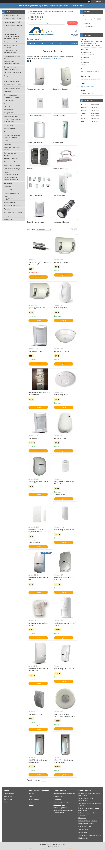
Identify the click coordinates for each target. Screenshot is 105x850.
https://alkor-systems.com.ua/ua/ (91, 79)
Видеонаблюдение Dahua (12, 19)
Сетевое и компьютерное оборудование (12, 121)
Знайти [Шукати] (72, 23)
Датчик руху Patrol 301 (62, 262)
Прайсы (59, 43)
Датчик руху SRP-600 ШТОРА (38, 482)
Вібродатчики (58, 142)
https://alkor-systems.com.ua (90, 72)
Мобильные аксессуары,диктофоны (11, 173)
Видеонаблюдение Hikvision (13, 25)
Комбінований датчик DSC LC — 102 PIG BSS (65, 579)
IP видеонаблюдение (11, 158)
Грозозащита (8, 183)
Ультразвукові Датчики (61, 222)
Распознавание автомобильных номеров (12, 63)
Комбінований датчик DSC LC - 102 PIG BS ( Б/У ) (39, 393)
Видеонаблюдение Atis (11, 15)
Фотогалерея (8, 796)
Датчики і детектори (35, 195)
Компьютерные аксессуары (13, 169)
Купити (38, 277)
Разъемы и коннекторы (11, 193)
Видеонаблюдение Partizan (13, 22)
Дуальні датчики (59, 116)
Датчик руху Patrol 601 (36, 308)
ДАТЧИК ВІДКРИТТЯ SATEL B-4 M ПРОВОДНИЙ (39, 263)
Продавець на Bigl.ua (52, 846)
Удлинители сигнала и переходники (11, 105)
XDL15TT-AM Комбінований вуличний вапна (64, 761)
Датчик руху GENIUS (35, 351)
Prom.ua (62, 844)
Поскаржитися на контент (52, 848)
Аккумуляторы (8, 109)
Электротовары (9, 113)
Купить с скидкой (78, 6)
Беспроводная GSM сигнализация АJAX (10, 52)
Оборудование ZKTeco (11, 42)
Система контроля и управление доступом (11, 179)
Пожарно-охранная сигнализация (10, 77)
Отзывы (50, 43)
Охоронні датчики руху (35, 89)
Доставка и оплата (73, 43)
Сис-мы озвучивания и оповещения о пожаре (11, 96)
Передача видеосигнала (12, 206)
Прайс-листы (8, 799)
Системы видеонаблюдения (62, 802)
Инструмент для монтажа (12, 132)
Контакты (31, 793)
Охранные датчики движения (10, 154)
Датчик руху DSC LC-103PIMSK (65, 669)
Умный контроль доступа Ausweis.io (12, 57)
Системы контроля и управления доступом (11, 68)
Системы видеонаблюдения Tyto (13, 30)
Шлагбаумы (7, 144)
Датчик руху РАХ (60, 438)
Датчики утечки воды (60, 169)
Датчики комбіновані (60, 89)
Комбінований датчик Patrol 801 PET (38, 624)
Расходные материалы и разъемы (12, 149)
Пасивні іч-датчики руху (35, 222)
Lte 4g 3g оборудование (12, 165)
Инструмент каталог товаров (13, 212)
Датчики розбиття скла (35, 116)
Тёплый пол (7, 209)
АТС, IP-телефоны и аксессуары (10, 46)
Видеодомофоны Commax (12, 85)
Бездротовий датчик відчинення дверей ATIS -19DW (39, 531)
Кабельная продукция (11, 116)
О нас (41, 43)
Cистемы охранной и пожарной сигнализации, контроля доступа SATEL (12, 36)
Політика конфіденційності (69, 848)
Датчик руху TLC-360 (61, 351)
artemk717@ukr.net (87, 86)
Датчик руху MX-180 (61, 308)
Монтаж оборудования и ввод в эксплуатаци (12, 136)
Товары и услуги (9, 793)
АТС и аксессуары (58, 805)
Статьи (6, 802)
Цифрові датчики (59, 195)
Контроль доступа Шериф (12, 72)
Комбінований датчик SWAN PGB (38, 579)
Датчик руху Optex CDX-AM (64, 530)
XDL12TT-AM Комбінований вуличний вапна (38, 761)
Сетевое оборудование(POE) (10, 198)
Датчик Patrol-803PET (36, 714)
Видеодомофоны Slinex (12, 88)
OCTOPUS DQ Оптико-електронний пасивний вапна (64, 715)
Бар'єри (30, 169)
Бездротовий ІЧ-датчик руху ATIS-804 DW (64, 483)
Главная (32, 43)
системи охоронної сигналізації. (51, 58)
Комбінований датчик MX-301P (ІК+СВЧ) (65, 624)
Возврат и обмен (91, 43)
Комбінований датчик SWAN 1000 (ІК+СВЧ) (38, 670)
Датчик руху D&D (34, 438)
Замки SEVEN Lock (9, 190)
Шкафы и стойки (9, 100)
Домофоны (7, 92)
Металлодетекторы (10, 128)
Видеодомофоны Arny (11, 81)
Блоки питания (8, 125)
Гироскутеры (8, 219)
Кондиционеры (9, 216)
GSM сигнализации (10, 202)
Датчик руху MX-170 (61, 395)
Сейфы (6, 141)
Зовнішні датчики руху (35, 142)
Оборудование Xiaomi (11, 162)
